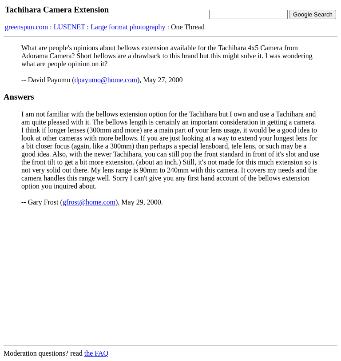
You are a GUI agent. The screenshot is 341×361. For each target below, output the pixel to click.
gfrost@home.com (89, 202)
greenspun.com (26, 27)
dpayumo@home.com (106, 80)
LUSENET (69, 27)
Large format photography (128, 27)
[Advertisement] (170, 275)
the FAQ (96, 353)
